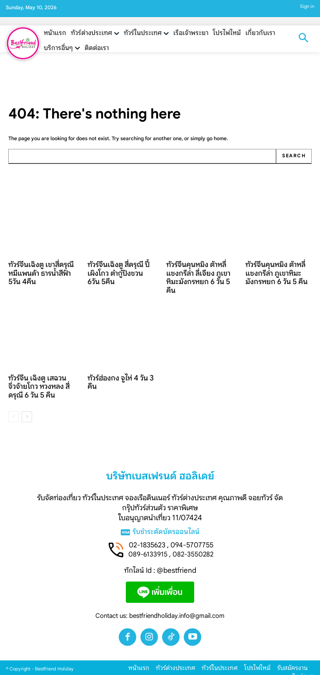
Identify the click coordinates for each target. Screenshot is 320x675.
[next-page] (27, 407)
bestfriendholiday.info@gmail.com (177, 607)
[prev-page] (13, 407)
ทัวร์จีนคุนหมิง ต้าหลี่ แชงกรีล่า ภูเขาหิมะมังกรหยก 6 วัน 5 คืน (276, 270)
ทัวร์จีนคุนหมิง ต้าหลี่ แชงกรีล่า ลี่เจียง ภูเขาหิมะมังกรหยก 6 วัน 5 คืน (199, 270)
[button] (303, 38)
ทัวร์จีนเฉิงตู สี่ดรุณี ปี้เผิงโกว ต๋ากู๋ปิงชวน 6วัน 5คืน (119, 266)
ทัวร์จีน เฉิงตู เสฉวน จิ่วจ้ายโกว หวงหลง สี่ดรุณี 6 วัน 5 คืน (40, 379)
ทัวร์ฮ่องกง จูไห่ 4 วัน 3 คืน (117, 375)
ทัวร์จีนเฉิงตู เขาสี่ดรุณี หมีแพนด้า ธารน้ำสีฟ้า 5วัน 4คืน (41, 270)
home (220, 138)
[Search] (294, 156)
